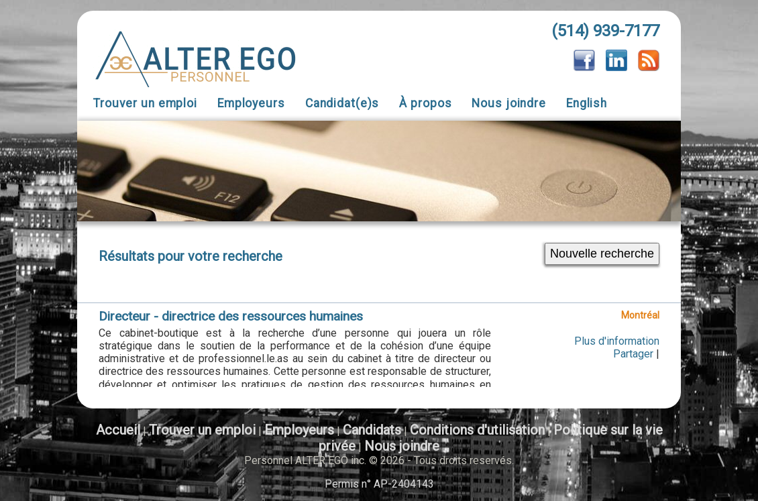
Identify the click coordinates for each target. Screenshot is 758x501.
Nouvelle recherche (602, 253)
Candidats (372, 430)
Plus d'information (616, 341)
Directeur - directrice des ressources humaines (231, 316)
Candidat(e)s (342, 103)
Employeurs (251, 103)
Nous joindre (509, 103)
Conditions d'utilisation (477, 430)
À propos (425, 103)
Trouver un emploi (145, 103)
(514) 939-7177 (605, 30)
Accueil (118, 430)
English (586, 103)
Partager (633, 353)
